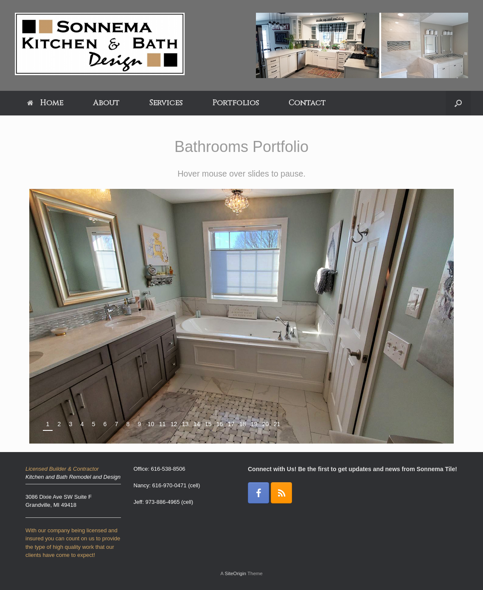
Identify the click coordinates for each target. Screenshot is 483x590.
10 (151, 424)
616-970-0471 (169, 485)
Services (166, 103)
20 (265, 424)
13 (185, 424)
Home (45, 103)
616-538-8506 (168, 469)
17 (231, 424)
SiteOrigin (235, 573)
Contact (307, 103)
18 (242, 424)
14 (197, 424)
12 (174, 424)
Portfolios (235, 103)
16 (219, 424)
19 (254, 424)
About (106, 103)
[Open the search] (458, 103)
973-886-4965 (162, 502)
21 (277, 424)
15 (208, 424)
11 (162, 424)
